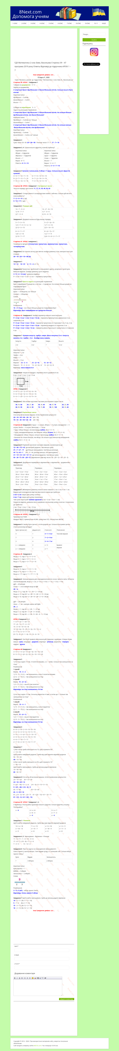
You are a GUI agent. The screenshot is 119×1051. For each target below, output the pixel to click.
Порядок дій (27, 206)
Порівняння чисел (29, 412)
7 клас (69, 23)
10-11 (96, 23)
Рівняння (26, 820)
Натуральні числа (45, 186)
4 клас (42, 23)
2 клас (23, 23)
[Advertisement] (44, 46)
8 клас (78, 23)
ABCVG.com (37, 1046)
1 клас (14, 23)
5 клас (51, 23)
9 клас (87, 23)
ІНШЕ (104, 23)
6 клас (60, 23)
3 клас (33, 23)
